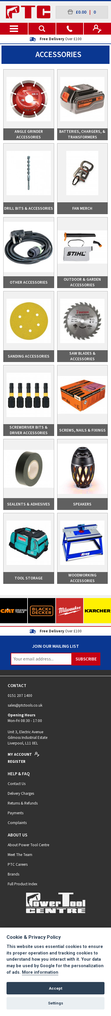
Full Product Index (22, 884)
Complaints (17, 823)
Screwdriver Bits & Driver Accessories (28, 430)
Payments (15, 813)
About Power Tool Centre (28, 845)
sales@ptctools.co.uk (25, 705)
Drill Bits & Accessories (28, 208)
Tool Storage (29, 578)
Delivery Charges (21, 793)
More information (40, 972)
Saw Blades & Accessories (82, 356)
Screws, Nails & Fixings (82, 430)
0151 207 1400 (20, 695)
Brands (13, 874)
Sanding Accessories (28, 356)
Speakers (82, 504)
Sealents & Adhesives (28, 504)
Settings (55, 1003)
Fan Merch (82, 208)
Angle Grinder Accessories (29, 134)
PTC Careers (18, 864)
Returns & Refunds (23, 803)
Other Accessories (29, 282)
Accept (55, 988)
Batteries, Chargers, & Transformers (82, 134)
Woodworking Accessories (82, 578)
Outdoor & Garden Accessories (82, 282)
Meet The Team (20, 854)
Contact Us (16, 783)
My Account (24, 754)
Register (16, 761)
